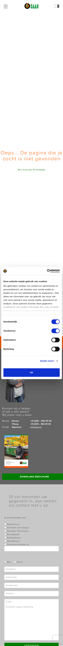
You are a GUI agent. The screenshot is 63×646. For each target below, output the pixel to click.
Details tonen (47, 361)
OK (31, 372)
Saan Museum (12, 541)
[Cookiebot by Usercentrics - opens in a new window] (47, 271)
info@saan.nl (36, 427)
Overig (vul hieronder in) (31, 547)
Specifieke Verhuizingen (16, 531)
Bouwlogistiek (11, 534)
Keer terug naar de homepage (31, 169)
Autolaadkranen (12, 537)
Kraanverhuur (11, 524)
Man (7, 562)
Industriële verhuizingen (16, 527)
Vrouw (18, 562)
